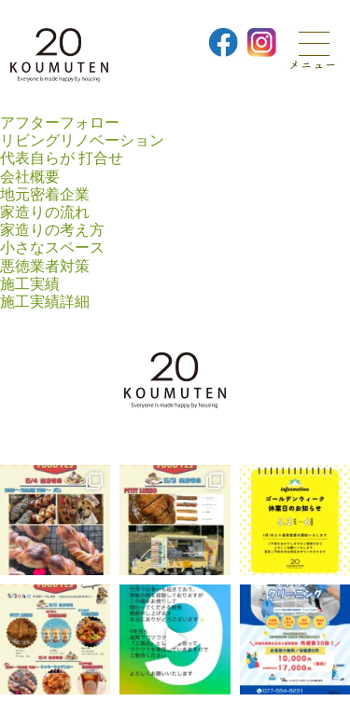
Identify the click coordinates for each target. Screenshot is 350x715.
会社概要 (30, 177)
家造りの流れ (45, 212)
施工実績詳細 (45, 301)
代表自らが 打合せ (61, 158)
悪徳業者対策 (45, 266)
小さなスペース (52, 247)
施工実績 (30, 284)
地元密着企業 (45, 194)
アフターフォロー (59, 123)
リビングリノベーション (82, 140)
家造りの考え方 (52, 230)
